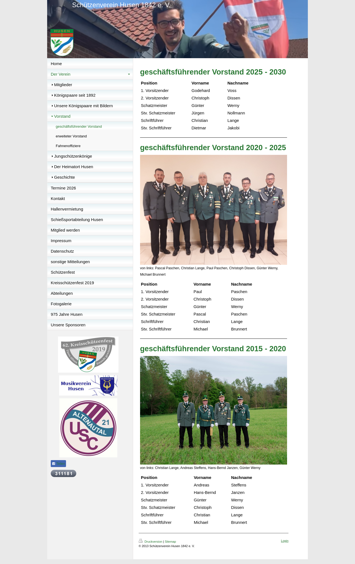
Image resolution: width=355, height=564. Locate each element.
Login (284, 540)
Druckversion (151, 541)
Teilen (58, 464)
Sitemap (170, 541)
